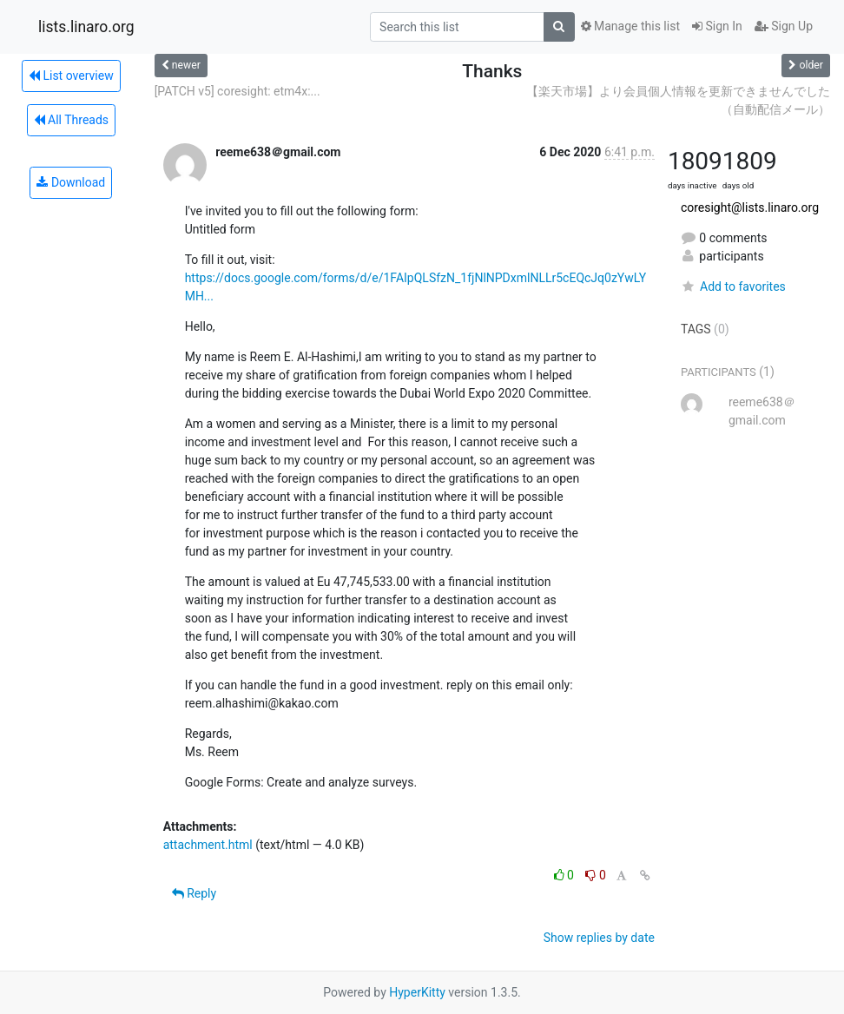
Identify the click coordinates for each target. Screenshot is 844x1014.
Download (70, 182)
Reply (194, 893)
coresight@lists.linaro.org (750, 207)
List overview (71, 75)
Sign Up (784, 26)
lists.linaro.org (86, 27)
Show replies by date (599, 938)
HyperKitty (417, 992)
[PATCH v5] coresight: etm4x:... (237, 91)
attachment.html (208, 845)
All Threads (71, 120)
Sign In (717, 26)
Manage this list (630, 26)
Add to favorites (733, 286)
